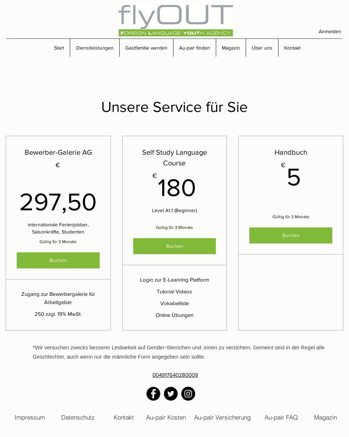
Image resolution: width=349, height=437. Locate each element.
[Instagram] (188, 394)
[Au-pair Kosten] (166, 417)
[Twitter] (171, 394)
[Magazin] (325, 417)
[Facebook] (153, 394)
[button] (94, 48)
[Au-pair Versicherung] (222, 417)
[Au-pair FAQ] (281, 417)
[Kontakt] (124, 417)
